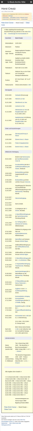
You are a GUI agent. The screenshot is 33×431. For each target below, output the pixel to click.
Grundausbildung (20, 164)
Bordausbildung (19, 172)
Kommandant (19, 315)
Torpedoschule (19, 266)
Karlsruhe (27, 182)
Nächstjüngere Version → (15, 19)
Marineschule (19, 191)
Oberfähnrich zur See (21, 102)
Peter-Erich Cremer (7, 23)
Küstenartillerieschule (21, 233)
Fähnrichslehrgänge (20, 198)
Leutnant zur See (20, 106)
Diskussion (5, 15)
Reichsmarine (26, 157)
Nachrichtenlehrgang (21, 271)
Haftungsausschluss (6, 425)
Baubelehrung (19, 306)
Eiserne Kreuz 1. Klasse (21, 146)
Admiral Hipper (24, 241)
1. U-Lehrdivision (22, 260)
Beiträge (10, 15)
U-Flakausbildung (20, 281)
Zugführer (18, 288)
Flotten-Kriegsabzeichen (22, 143)
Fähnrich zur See (20, 98)
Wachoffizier (18, 239)
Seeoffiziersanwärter (22, 159)
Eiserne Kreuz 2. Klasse (21, 139)
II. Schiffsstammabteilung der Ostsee (22, 166)
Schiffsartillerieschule (23, 246)
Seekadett (18, 95)
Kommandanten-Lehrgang (22, 296)
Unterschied (5, 17)
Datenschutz (4, 423)
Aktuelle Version (24, 17)
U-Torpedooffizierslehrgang (22, 263)
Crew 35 (17, 161)
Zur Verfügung (19, 222)
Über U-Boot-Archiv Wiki (15, 423)
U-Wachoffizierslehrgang (22, 214)
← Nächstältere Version (14, 17)
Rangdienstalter (19, 111)
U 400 (29, 84)
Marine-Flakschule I (20, 283)
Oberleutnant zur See (21, 109)
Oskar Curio (8, 409)
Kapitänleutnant (19, 117)
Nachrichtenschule (22, 216)
